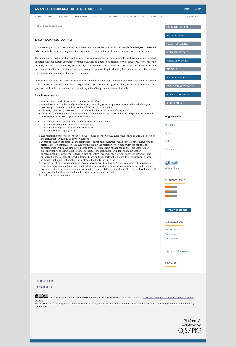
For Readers (170, 229)
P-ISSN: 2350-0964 (44, 287)
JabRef (168, 141)
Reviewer (81, 16)
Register (186, 9)
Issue (49, 16)
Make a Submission (178, 210)
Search (193, 16)
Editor (98, 16)
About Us (157, 16)
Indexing (114, 16)
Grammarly (171, 149)
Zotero (168, 133)
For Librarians (171, 238)
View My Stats (172, 167)
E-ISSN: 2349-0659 (44, 280)
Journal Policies (134, 16)
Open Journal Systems (176, 251)
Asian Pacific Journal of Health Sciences (68, 9)
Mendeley (170, 125)
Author (64, 16)
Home (38, 16)
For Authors (170, 234)
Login (198, 9)
